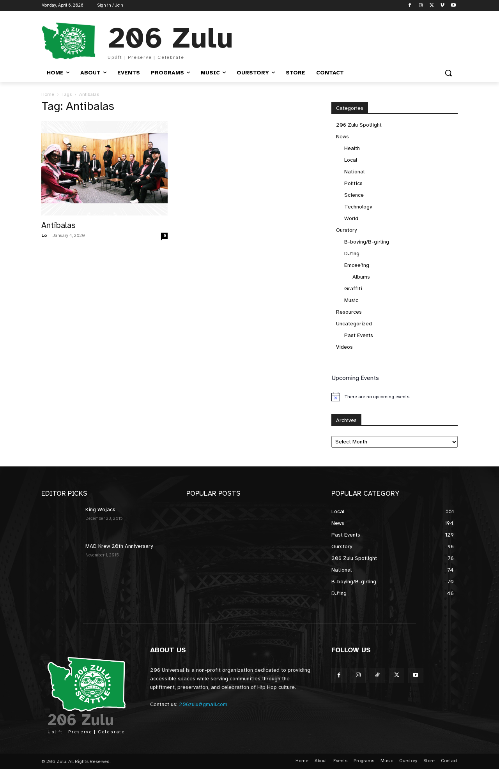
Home (47, 94)
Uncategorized (354, 323)
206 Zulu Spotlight (359, 125)
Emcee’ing (356, 265)
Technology (358, 206)
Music (351, 300)
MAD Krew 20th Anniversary (119, 546)
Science (354, 195)
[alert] (394, 396)
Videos (344, 347)
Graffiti (353, 288)
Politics (353, 183)
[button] (448, 73)
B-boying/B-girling (366, 241)
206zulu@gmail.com (203, 704)
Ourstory (346, 230)
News (342, 136)
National (354, 171)
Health (352, 148)
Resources (349, 312)
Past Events (358, 335)
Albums (361, 277)
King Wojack (100, 509)
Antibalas (58, 225)
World (351, 218)
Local (350, 160)
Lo (44, 235)
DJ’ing (351, 253)
